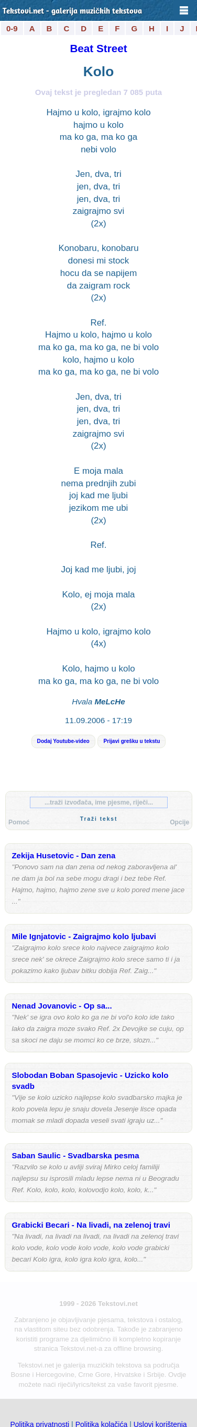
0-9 (12, 28)
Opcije (179, 822)
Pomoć (18, 822)
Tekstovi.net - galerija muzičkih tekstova (72, 12)
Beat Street (98, 48)
